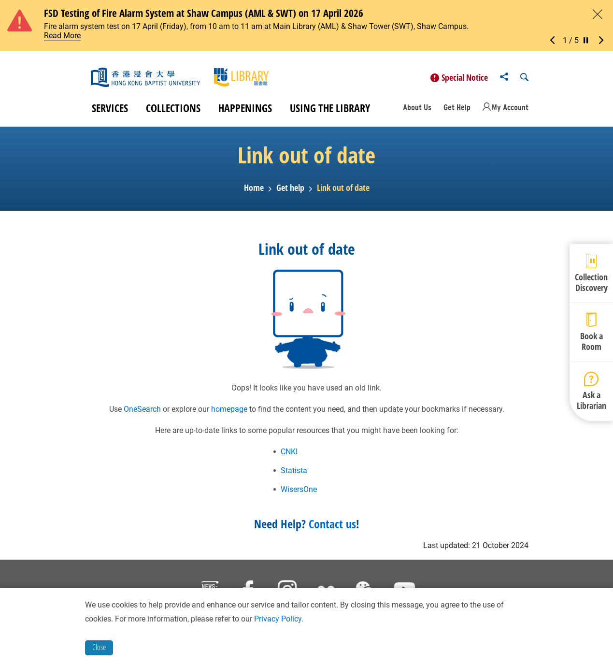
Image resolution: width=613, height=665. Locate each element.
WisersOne (299, 491)
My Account (510, 109)
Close (99, 647)
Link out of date (343, 190)
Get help (290, 190)
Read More (62, 35)
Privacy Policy (277, 618)
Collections (173, 110)
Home (254, 190)
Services (110, 110)
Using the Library (330, 110)
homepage (229, 411)
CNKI (289, 454)
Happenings (245, 110)
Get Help (456, 109)
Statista (294, 472)
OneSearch (142, 411)
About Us (417, 109)
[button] (555, 40)
